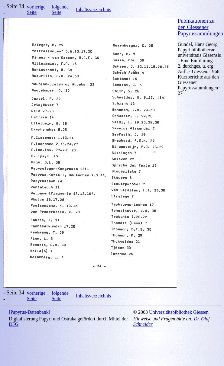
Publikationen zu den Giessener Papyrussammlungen (200, 27)
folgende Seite (60, 9)
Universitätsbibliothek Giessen (179, 312)
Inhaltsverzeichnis (93, 9)
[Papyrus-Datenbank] (29, 312)
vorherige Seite (36, 9)
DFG (13, 324)
